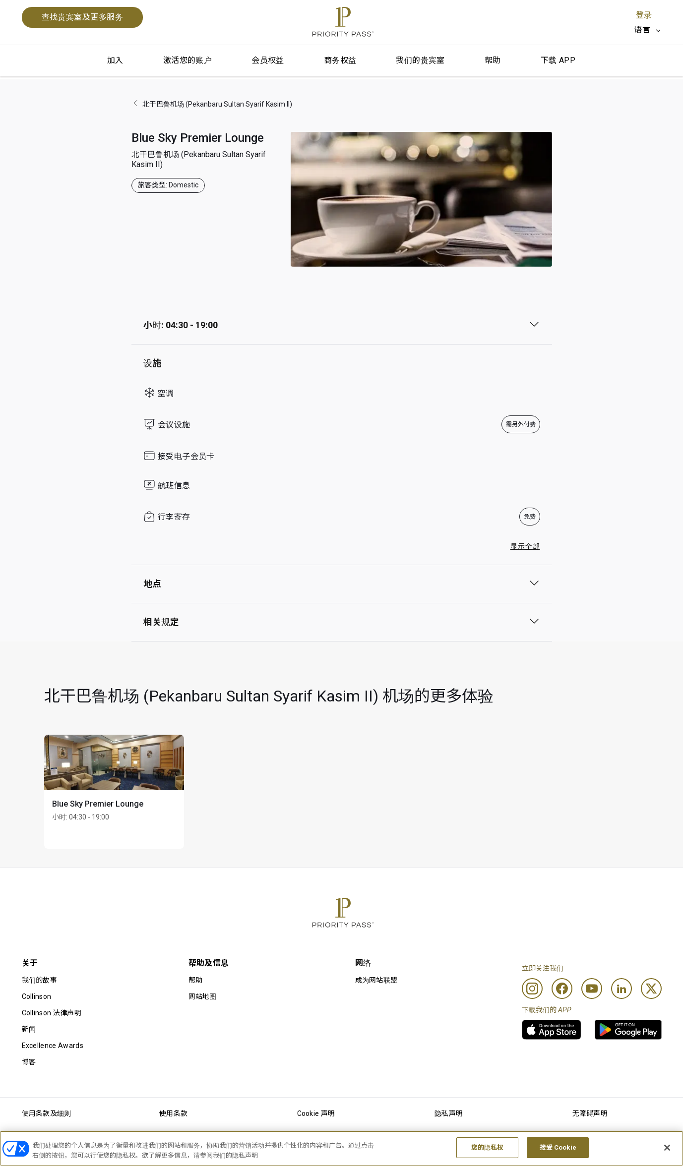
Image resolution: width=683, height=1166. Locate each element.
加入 (115, 60)
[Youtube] (591, 988)
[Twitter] (651, 988)
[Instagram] (532, 988)
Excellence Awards (52, 1045)
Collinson (37, 996)
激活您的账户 (187, 60)
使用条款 (173, 1113)
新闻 (29, 1029)
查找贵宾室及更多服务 (83, 17)
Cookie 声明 (316, 1113)
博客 (29, 1062)
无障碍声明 (590, 1113)
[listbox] (648, 29)
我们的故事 (40, 980)
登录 (644, 15)
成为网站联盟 (376, 980)
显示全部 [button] (525, 546)
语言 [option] (642, 29)
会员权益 (267, 60)
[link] (551, 1030)
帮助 (493, 60)
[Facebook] (562, 988)
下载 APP (558, 60)
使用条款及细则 (46, 1113)
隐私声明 (449, 1113)
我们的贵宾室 (420, 60)
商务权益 (340, 60)
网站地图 (202, 996)
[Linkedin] (621, 988)
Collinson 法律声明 (51, 1013)
